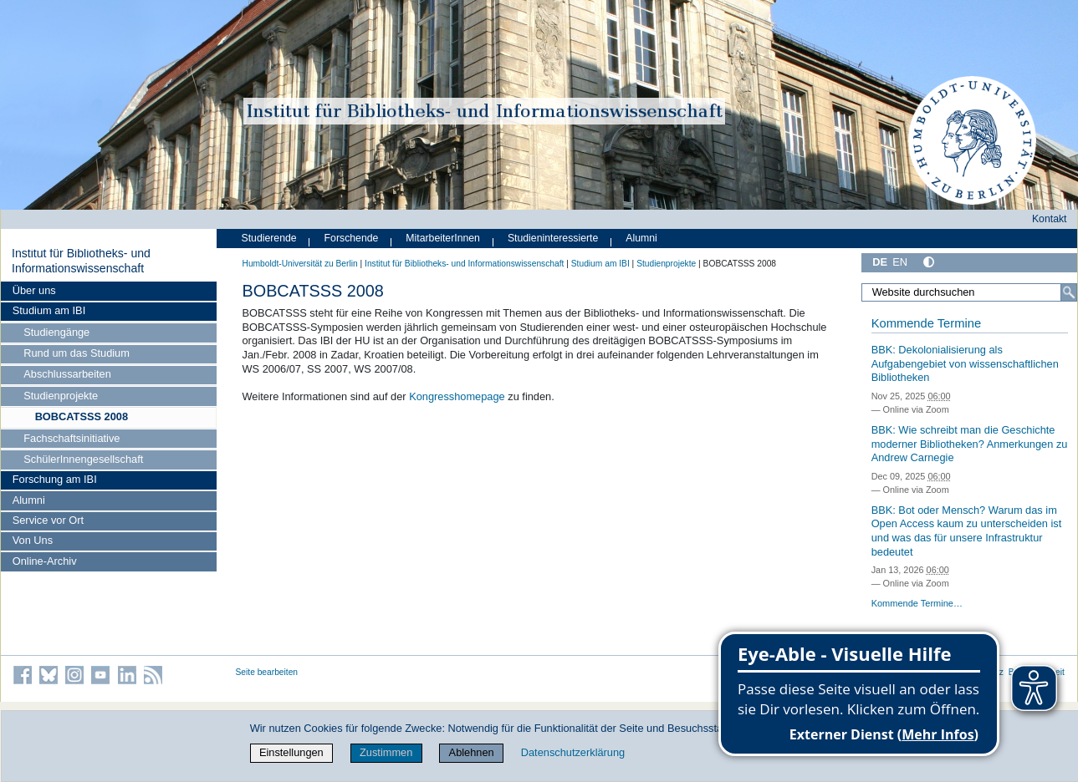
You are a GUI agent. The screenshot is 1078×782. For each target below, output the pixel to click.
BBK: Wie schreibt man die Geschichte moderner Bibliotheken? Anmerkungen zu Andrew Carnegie (969, 444)
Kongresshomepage (457, 396)
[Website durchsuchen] (968, 292)
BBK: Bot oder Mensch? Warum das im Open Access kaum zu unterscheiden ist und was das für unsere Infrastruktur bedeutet (966, 531)
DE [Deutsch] (879, 262)
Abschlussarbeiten (67, 374)
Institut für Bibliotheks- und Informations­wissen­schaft (81, 260)
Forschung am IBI (55, 479)
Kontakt (1049, 219)
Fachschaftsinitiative (71, 438)
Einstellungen (291, 752)
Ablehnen (471, 752)
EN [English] (899, 262)
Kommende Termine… (917, 603)
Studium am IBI (49, 310)
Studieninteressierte (553, 238)
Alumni (29, 500)
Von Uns (33, 540)
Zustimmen (386, 752)
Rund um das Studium (76, 353)
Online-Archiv (45, 561)
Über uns (34, 290)
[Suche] (1068, 292)
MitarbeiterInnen (443, 238)
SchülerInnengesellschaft (83, 459)
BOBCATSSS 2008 (81, 416)
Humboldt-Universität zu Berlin (300, 263)
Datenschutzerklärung (573, 752)
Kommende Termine (926, 323)
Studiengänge (56, 332)
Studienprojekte (60, 395)
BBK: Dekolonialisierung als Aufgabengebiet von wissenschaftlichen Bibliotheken (965, 363)
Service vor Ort (48, 520)
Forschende (351, 238)
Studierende (269, 238)
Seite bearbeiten (267, 672)
